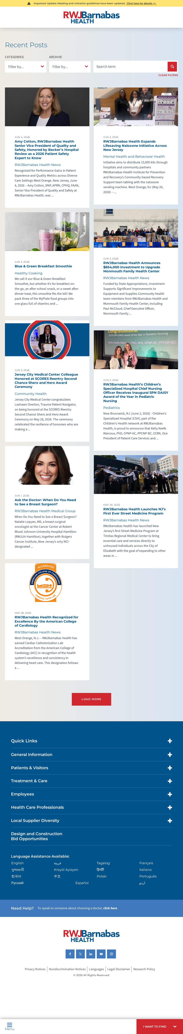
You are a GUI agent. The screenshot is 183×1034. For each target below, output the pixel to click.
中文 (57, 876)
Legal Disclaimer (118, 968)
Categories (14, 57)
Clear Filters (168, 75)
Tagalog (103, 863)
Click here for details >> (141, 3)
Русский (17, 883)
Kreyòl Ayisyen (66, 869)
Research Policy (144, 968)
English (17, 863)
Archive (55, 57)
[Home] (91, 17)
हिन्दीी (100, 869)
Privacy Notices (35, 968)
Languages (96, 968)
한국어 (16, 876)
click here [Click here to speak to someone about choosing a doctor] (110, 908)
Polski (102, 876)
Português (148, 876)
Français (146, 863)
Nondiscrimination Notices (67, 968)
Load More (91, 699)
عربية (58, 863)
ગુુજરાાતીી (17, 869)
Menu (9, 1026)
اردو (142, 883)
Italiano (145, 869)
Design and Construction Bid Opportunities (36, 836)
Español (82, 883)
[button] (159, 1026)
